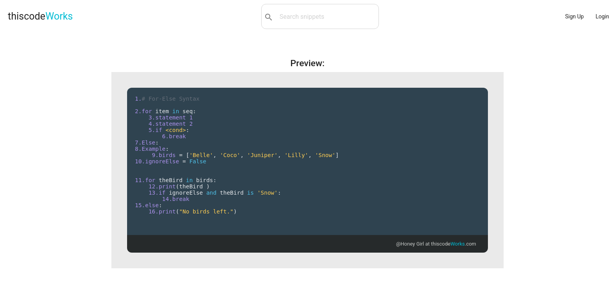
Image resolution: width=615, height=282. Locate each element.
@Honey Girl (410, 244)
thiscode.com (453, 244)
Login (602, 16)
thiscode (40, 16)
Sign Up (574, 16)
